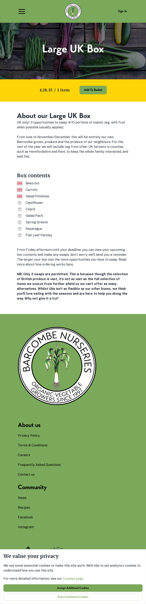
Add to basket (93, 90)
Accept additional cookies (73, 588)
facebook (25, 517)
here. (70, 264)
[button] (22, 11)
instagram (26, 527)
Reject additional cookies (73, 597)
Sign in (122, 11)
